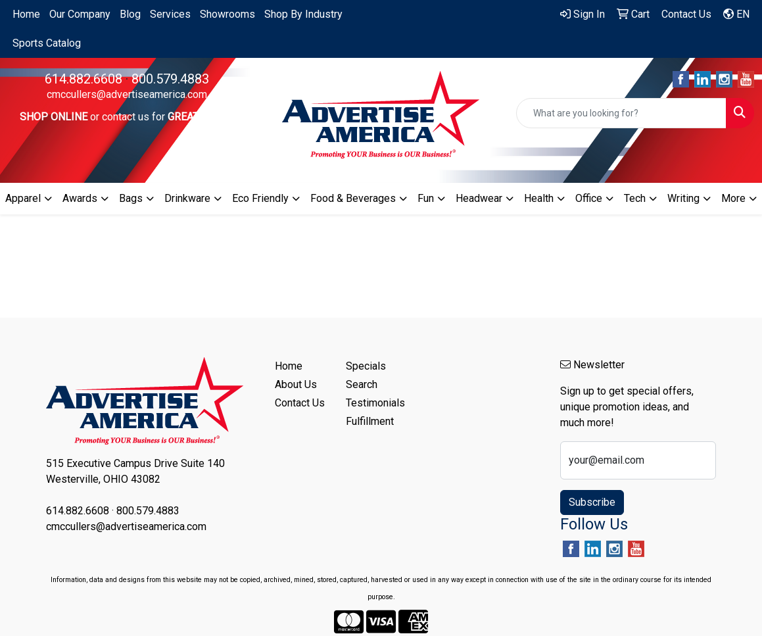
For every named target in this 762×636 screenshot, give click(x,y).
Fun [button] (425, 198)
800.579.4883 (170, 79)
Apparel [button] (23, 198)
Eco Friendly (260, 198)
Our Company (79, 14)
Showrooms (227, 14)
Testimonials (374, 403)
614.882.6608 (83, 79)
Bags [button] (131, 198)
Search (361, 384)
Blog (130, 14)
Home (26, 14)
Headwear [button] (479, 198)
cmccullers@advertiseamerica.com (127, 94)
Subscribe (592, 502)
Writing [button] (683, 198)
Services (170, 14)
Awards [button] (79, 198)
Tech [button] (635, 198)
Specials (366, 366)
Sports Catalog (46, 43)
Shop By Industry (303, 14)
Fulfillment (370, 421)
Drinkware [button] (187, 198)
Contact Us (300, 403)
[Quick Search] (621, 113)
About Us (296, 384)
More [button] (733, 198)
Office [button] (588, 198)
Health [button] (539, 198)
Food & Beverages (353, 198)
